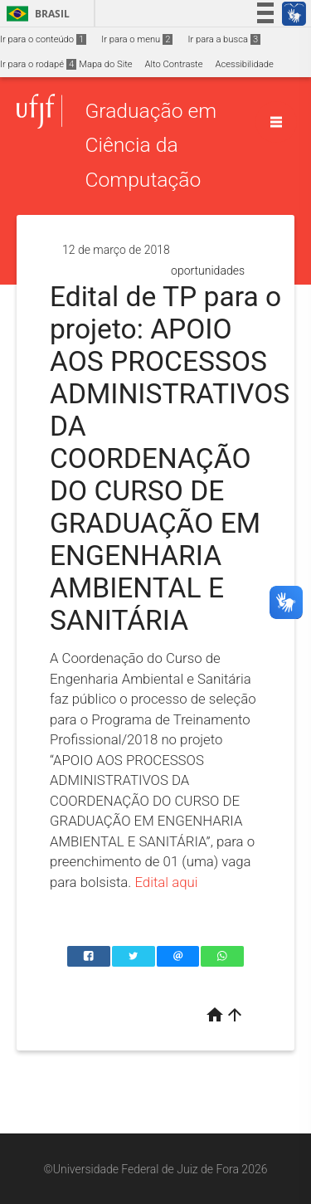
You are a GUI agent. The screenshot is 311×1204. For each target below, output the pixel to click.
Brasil (35, 14)
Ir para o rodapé (38, 64)
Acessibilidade (244, 64)
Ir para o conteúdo (43, 39)
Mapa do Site (105, 64)
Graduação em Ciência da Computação (150, 145)
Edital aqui (165, 882)
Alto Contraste (174, 64)
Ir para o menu (137, 39)
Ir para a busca (223, 39)
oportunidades (208, 270)
